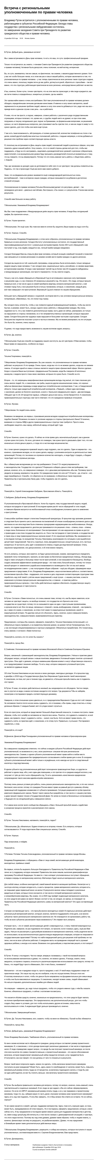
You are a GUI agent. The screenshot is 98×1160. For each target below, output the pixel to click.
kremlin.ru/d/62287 (51, 1149)
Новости (50, 1145)
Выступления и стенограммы (63, 1145)
